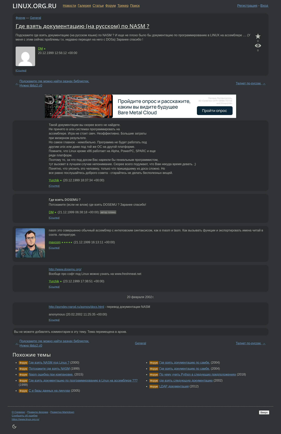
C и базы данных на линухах (49, 390)
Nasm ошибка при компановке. (51, 374)
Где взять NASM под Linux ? (49, 362)
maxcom (54, 242)
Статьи (98, 6)
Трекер (123, 6)
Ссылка (21, 70)
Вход (264, 6)
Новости (69, 6)
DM (40, 48)
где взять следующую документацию (186, 380)
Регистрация (247, 6)
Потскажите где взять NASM (49, 368)
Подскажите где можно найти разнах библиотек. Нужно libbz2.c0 (54, 83)
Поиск (135, 6)
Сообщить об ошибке (25, 415)
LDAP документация (174, 386)
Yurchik (54, 180)
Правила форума (37, 412)
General (35, 17)
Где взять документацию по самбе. (184, 362)
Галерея (84, 6)
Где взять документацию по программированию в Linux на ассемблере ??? (83, 380)
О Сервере (18, 412)
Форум (110, 6)
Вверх (264, 412)
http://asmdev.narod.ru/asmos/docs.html (76, 306)
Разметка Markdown (62, 412)
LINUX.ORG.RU (34, 6)
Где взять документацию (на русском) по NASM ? (82, 26)
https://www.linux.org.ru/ (25, 419)
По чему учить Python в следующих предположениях (197, 374)
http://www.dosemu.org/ (65, 269)
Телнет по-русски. (248, 83)
